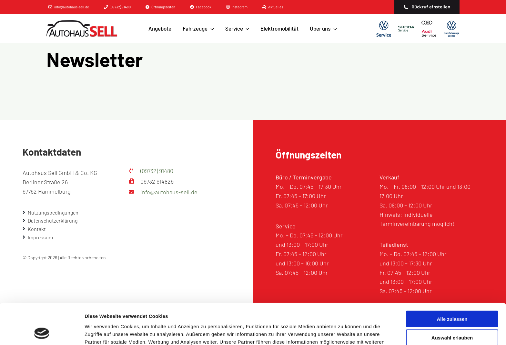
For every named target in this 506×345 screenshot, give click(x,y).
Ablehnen (452, 318)
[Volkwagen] (384, 29)
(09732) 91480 (156, 170)
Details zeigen (343, 332)
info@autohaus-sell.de (168, 192)
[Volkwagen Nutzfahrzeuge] (451, 29)
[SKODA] (406, 29)
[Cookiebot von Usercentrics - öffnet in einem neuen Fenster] (42, 332)
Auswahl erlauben (452, 299)
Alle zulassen (452, 280)
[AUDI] (429, 29)
